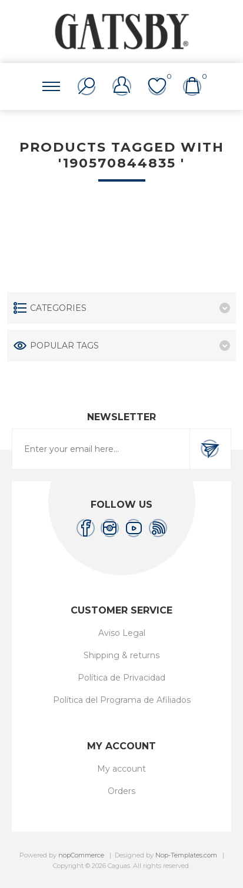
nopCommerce (81, 855)
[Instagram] (109, 528)
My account (121, 768)
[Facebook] (85, 528)
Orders (121, 791)
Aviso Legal (121, 633)
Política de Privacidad (121, 677)
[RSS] (158, 528)
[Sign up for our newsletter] (100, 449)
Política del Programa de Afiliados (122, 700)
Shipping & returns (121, 655)
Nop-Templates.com (186, 855)
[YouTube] (134, 528)
